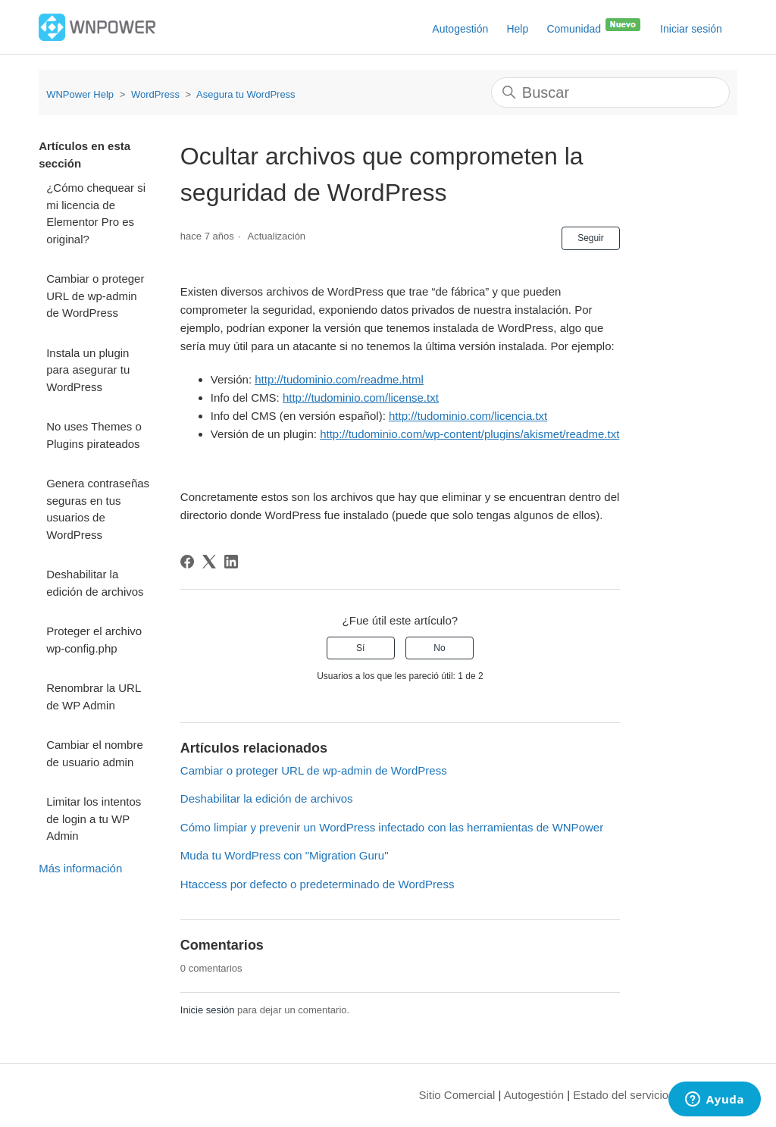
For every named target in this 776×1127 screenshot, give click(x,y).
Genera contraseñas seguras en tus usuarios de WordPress (97, 509)
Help (517, 29)
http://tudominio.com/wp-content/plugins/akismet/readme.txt (469, 433)
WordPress (155, 94)
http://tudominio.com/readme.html (339, 379)
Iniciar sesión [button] (691, 29)
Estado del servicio (620, 1094)
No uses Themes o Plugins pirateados (94, 435)
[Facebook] (187, 561)
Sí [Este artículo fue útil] (360, 648)
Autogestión (460, 29)
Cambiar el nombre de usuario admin (94, 753)
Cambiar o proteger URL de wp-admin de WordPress (95, 295)
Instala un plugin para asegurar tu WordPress (88, 369)
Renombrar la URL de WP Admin (93, 696)
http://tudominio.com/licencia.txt (468, 415)
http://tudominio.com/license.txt (361, 397)
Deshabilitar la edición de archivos (94, 583)
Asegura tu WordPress (246, 94)
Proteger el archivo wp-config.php (94, 640)
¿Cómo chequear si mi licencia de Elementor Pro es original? (96, 213)
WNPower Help (80, 94)
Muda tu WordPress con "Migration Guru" (284, 855)
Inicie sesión (207, 1010)
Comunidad (594, 26)
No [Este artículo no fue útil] (439, 648)
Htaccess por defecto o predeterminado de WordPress (317, 884)
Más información (80, 868)
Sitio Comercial (457, 1094)
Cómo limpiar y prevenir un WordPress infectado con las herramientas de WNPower (391, 827)
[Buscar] (610, 92)
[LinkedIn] (231, 561)
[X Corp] (209, 561)
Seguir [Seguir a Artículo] (590, 238)
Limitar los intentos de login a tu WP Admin (93, 818)
